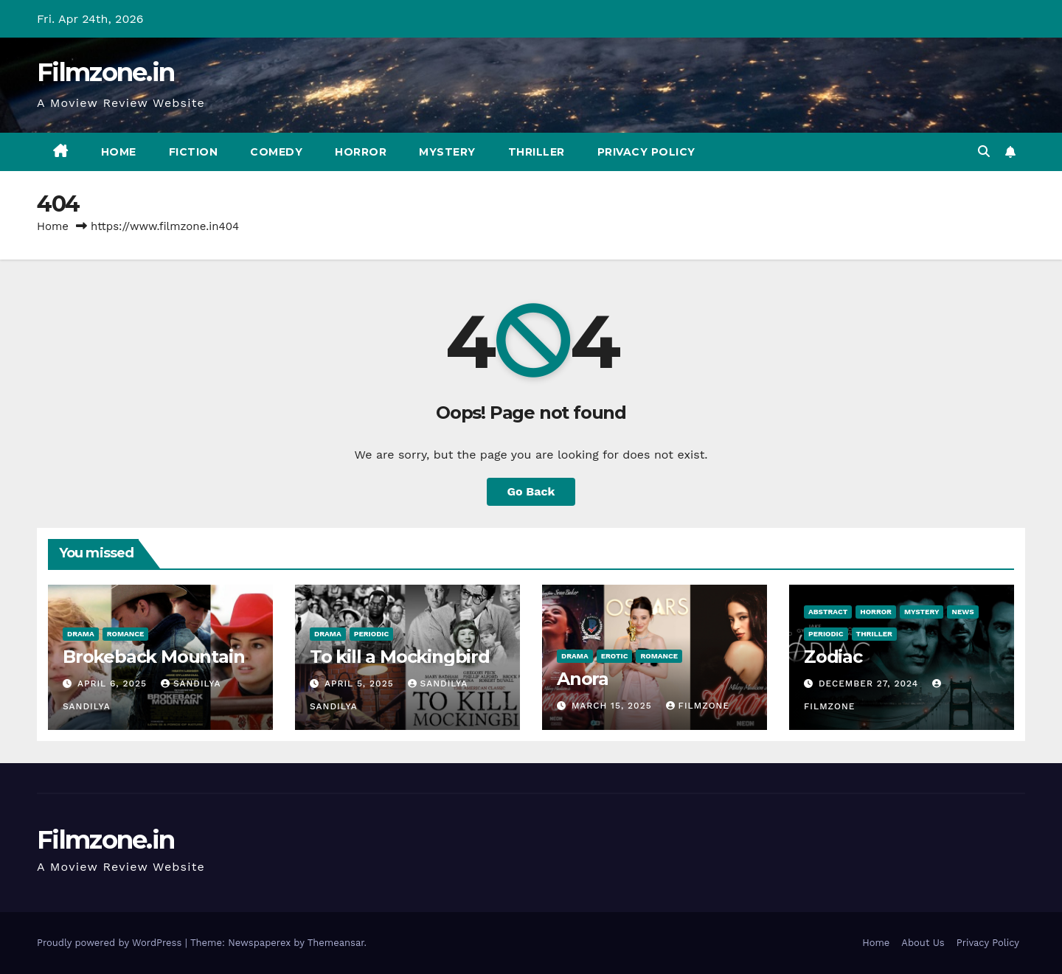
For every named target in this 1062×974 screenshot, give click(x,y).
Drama (80, 634)
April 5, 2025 (361, 683)
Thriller (536, 152)
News (962, 612)
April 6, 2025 (113, 683)
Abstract (827, 612)
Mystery (447, 152)
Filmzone (697, 705)
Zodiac (833, 656)
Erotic (614, 656)
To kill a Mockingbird (400, 656)
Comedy (276, 152)
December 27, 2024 (870, 683)
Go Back (531, 491)
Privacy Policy (646, 152)
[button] (984, 152)
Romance (126, 634)
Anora (582, 678)
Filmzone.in (105, 72)
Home (118, 152)
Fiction (193, 152)
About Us (922, 942)
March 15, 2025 (614, 705)
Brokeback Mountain (153, 656)
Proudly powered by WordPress (111, 942)
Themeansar (336, 942)
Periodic (371, 634)
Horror (360, 152)
